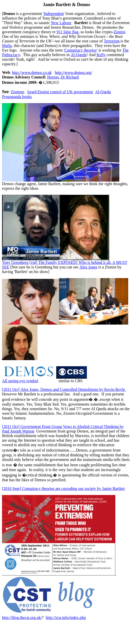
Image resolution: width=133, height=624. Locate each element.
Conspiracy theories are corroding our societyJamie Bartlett (63, 488)
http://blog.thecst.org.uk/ (22, 617)
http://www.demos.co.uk (32, 72)
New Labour (61, 23)
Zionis (119, 32)
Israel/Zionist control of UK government (60, 92)
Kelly (101, 55)
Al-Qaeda (78, 55)
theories (80, 50)
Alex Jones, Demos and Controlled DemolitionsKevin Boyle (64, 389)
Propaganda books (17, 96)
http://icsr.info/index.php (66, 617)
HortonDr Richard (63, 77)
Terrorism (112, 41)
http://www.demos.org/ (73, 72)
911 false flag (67, 32)
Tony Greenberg (15, 262)
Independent (54, 13)
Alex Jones (88, 267)
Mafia (7, 45)
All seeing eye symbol (20, 381)
